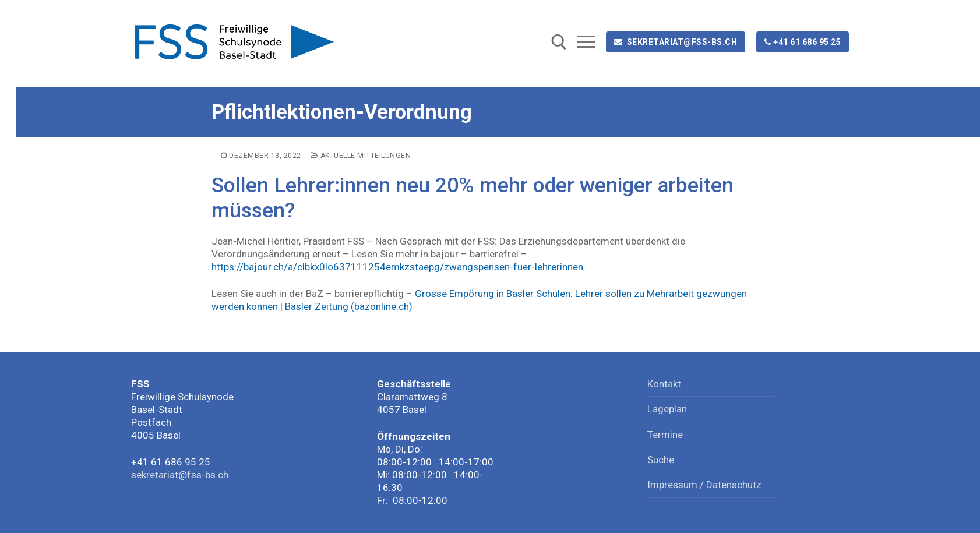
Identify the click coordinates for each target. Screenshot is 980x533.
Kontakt (664, 384)
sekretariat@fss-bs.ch (676, 42)
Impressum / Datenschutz (704, 484)
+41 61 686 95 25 (802, 42)
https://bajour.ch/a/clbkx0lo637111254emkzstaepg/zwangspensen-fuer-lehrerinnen (397, 267)
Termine (665, 434)
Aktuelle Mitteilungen (361, 155)
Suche (660, 459)
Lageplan (667, 409)
